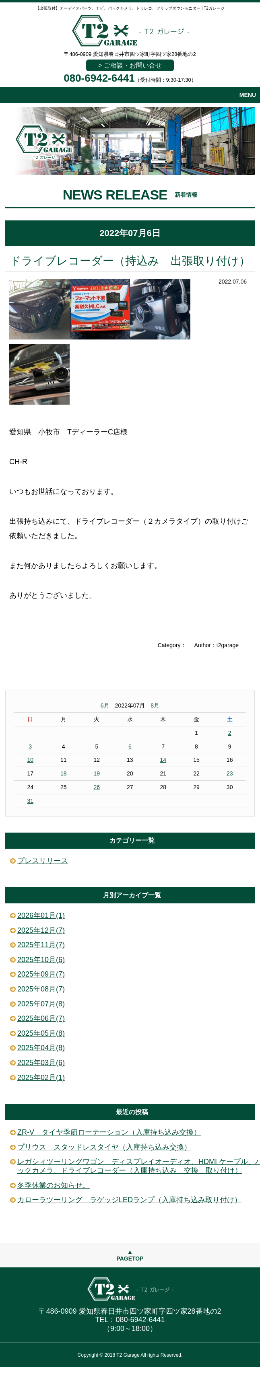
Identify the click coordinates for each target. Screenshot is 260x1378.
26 (96, 787)
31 (30, 801)
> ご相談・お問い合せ (130, 65)
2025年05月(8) (41, 1033)
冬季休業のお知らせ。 (53, 1185)
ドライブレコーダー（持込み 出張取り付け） (130, 261)
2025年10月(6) (41, 960)
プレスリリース (42, 861)
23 (230, 773)
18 (63, 773)
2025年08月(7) (41, 989)
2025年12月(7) (41, 930)
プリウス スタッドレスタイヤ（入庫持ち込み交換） (104, 1147)
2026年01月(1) (41, 915)
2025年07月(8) (41, 1004)
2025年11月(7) (41, 945)
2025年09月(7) (41, 974)
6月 (105, 705)
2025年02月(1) (41, 1078)
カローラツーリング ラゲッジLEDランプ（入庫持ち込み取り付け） (129, 1200)
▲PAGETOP (129, 1255)
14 (163, 760)
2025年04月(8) (41, 1048)
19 (96, 773)
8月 (155, 705)
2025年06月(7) (41, 1018)
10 (30, 760)
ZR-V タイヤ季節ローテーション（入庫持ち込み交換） (109, 1132)
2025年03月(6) (41, 1063)
